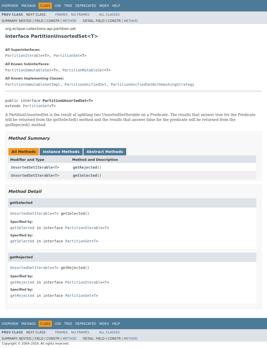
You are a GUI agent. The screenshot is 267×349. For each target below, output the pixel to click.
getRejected (85, 167)
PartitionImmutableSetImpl (32, 84)
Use (58, 6)
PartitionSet (66, 55)
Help (116, 6)
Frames (61, 14)
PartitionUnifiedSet (85, 84)
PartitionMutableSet (83, 70)
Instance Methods (61, 152)
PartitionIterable (24, 55)
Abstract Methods (105, 152)
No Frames (80, 14)
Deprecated (85, 6)
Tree (68, 6)
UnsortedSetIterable (32, 167)
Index (104, 6)
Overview (10, 6)
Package (28, 6)
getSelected (85, 175)
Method (69, 21)
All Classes (109, 14)
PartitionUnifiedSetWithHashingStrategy (152, 84)
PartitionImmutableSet (28, 70)
